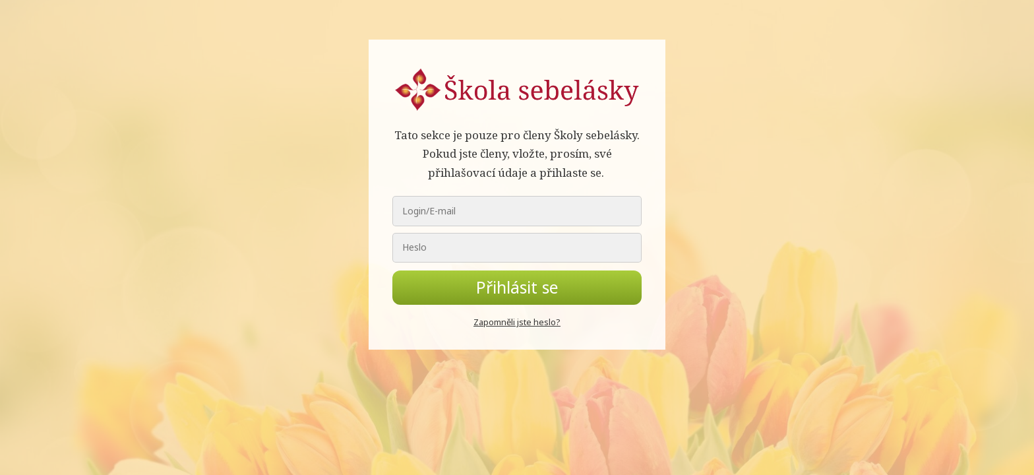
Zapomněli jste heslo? (517, 322)
